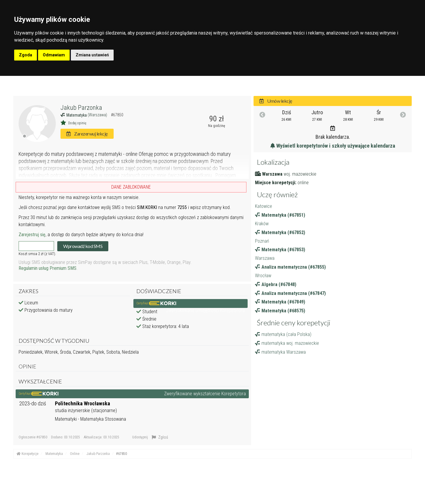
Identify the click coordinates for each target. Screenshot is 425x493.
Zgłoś (160, 437)
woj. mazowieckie (300, 174)
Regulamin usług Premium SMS (47, 268)
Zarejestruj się (32, 234)
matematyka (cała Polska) (283, 334)
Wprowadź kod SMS (82, 246)
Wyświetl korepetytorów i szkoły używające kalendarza (332, 146)
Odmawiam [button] (54, 55)
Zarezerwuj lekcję (87, 133)
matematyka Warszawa (280, 352)
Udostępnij (140, 437)
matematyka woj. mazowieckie (287, 343)
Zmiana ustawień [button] (92, 55)
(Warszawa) (98, 114)
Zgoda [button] (25, 55)
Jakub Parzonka (81, 107)
